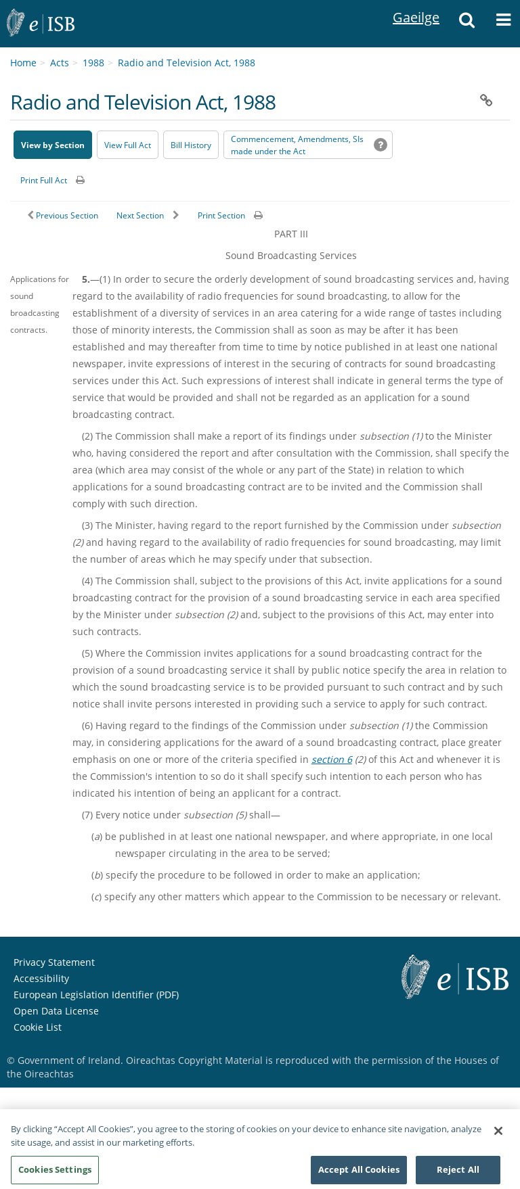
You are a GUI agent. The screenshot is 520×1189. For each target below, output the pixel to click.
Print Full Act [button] (43, 180)
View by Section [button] (53, 145)
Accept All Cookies (358, 1173)
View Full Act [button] (127, 145)
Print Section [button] (221, 215)
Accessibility (41, 978)
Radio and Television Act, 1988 (186, 62)
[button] (466, 23)
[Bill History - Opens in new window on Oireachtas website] (191, 145)
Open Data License (56, 1010)
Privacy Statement (54, 962)
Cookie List (38, 1027)
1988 (93, 62)
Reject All (458, 1173)
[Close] (498, 1135)
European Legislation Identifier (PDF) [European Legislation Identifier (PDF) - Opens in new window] (96, 994)
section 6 (331, 759)
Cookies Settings (54, 1173)
